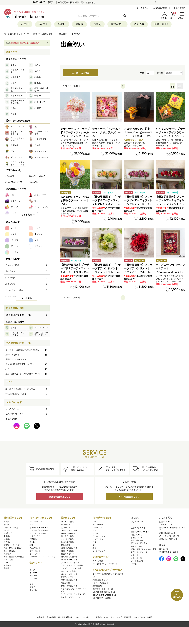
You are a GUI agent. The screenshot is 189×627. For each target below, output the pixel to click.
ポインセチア (98, 524)
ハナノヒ (26, 369)
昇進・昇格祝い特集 (69, 586)
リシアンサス (98, 539)
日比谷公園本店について (104, 592)
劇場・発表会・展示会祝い (14, 557)
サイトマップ (116, 617)
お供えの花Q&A (67, 554)
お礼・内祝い (9, 559)
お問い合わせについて (168, 539)
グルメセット (35, 548)
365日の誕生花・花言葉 (16, 394)
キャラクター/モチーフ (39, 527)
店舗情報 (97, 586)
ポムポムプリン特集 (69, 574)
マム (94, 530)
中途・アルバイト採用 (143, 617)
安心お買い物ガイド (162, 8)
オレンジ (33, 575)
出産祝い (7, 536)
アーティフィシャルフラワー (41, 533)
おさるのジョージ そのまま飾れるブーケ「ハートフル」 (75, 200)
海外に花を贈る (26, 354)
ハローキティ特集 (68, 571)
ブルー (32, 581)
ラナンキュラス (99, 551)
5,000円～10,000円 (37, 176)
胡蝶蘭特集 (65, 583)
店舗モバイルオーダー (103, 589)
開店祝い (7, 542)
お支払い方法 (136, 546)
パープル (33, 578)
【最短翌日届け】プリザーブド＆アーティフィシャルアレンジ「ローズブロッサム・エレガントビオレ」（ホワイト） (138, 204)
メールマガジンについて (169, 536)
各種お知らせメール (139, 552)
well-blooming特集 (68, 533)
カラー (95, 542)
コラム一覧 (163, 549)
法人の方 (139, 24)
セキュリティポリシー (84, 617)
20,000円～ (34, 182)
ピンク (32, 570)
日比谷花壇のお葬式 (102, 598)
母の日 (62, 24)
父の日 (6, 530)
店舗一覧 (161, 24)
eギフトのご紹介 (101, 583)
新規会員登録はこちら (59, 496)
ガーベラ (96, 533)
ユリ (94, 548)
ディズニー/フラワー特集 (71, 568)
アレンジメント (36, 522)
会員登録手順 (136, 558)
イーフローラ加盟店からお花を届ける (26, 350)
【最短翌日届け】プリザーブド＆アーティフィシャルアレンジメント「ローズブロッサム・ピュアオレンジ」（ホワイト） (106, 204)
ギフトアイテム (36, 554)
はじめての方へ (143, 8)
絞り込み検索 (80, 73)
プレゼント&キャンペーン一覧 (105, 564)
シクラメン (97, 527)
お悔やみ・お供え (11, 527)
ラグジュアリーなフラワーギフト (74, 594)
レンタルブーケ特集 (69, 559)
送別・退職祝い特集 (69, 548)
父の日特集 (65, 527)
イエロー (33, 572)
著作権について (102, 617)
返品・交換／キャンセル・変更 (143, 549)
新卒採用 (127, 617)
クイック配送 (98, 561)
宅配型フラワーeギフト (15, 359)
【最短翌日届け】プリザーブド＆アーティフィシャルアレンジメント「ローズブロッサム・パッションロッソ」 (170, 204)
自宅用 (6, 568)
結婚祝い (7, 539)
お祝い (6, 562)
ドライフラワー (36, 536)
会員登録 (134, 555)
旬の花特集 (65, 545)
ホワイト (33, 587)
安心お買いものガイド (140, 532)
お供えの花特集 (67, 551)
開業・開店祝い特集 (69, 580)
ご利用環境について (167, 533)
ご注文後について (166, 524)
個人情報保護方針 (65, 617)
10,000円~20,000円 (13, 182)
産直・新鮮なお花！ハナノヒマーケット (26, 374)
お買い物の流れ (137, 540)
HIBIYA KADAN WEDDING (104, 595)
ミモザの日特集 (67, 539)
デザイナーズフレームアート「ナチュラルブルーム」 (106, 132)
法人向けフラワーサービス (72, 597)
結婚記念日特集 (67, 542)
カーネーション (99, 536)
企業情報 (40, 617)
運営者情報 (51, 617)
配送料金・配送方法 (139, 543)
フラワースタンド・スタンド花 (42, 557)
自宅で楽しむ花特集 (69, 557)
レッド (32, 567)
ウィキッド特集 (67, 522)
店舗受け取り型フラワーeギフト (26, 364)
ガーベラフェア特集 (69, 530)
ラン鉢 (32, 542)
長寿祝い (7, 554)
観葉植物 (33, 539)
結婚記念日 (117, 24)
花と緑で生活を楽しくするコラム (20, 389)
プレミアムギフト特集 (70, 562)
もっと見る (26, 214)
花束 (31, 524)
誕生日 (25, 24)
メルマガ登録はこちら (129, 496)
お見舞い (7, 565)
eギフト (43, 24)
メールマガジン (137, 561)
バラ (94, 522)
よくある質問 (179, 8)
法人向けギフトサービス (18, 315)
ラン (94, 545)
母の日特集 (65, 524)
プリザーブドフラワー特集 (72, 565)
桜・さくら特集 (67, 536)
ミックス (33, 590)
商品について (136, 535)
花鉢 (31, 545)
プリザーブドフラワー (39, 530)
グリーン (33, 584)
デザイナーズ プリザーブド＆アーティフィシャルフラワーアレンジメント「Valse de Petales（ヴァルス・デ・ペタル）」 (75, 136)
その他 (133, 564)
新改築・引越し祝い (12, 545)
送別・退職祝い (10, 551)
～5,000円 (9, 176)
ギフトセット (35, 551)
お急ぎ (79, 24)
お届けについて (137, 537)
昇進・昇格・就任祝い (13, 548)
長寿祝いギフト (67, 577)
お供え (97, 24)
